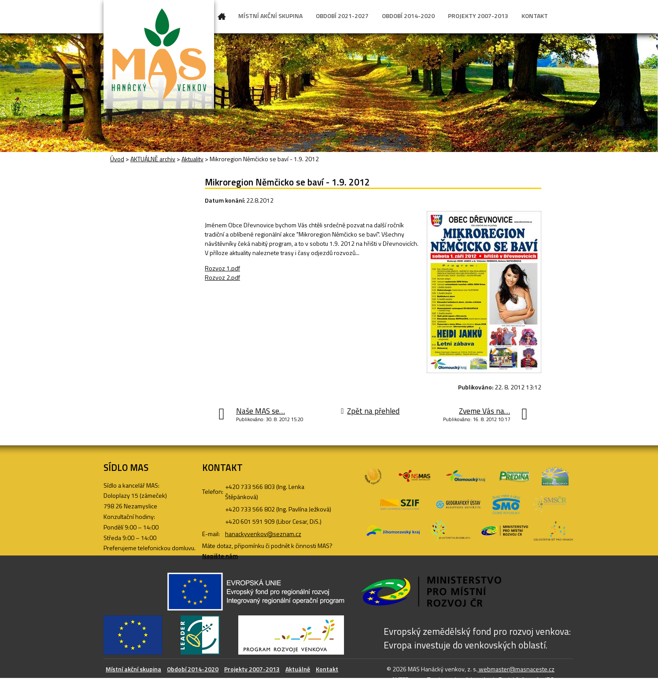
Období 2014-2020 (192, 669)
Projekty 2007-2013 (252, 669)
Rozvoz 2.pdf (222, 277)
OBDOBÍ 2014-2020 (408, 15)
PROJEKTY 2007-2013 (478, 15)
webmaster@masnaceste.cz (515, 669)
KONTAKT (534, 15)
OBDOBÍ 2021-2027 (342, 15)
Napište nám (220, 555)
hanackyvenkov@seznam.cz (263, 533)
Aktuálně (297, 669)
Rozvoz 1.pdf (222, 268)
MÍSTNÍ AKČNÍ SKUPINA (270, 15)
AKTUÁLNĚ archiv (152, 158)
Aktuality (192, 158)
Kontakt (327, 669)
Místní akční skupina (133, 669)
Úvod (221, 18)
